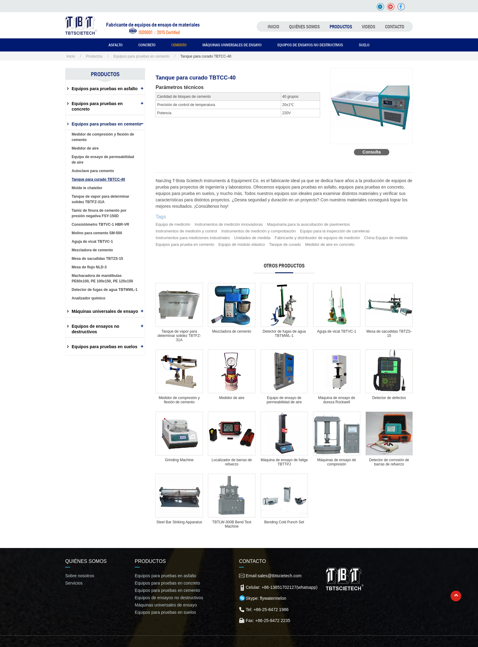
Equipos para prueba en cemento (184, 244)
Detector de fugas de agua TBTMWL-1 (283, 333)
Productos (341, 26)
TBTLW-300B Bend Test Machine (231, 524)
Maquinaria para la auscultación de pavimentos (308, 224)
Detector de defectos (389, 398)
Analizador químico (88, 298)
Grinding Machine (179, 460)
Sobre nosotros (79, 575)
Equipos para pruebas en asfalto (104, 88)
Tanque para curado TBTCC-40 (98, 179)
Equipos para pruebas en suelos (104, 346)
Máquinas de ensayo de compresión (336, 462)
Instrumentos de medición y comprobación (258, 231)
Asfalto (116, 44)
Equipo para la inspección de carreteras (335, 231)
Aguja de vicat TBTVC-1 (336, 331)
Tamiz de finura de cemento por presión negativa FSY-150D (99, 213)
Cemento (179, 44)
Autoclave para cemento (93, 171)
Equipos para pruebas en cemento (141, 56)
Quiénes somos (304, 26)
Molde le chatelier (87, 188)
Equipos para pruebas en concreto (97, 106)
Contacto (394, 26)
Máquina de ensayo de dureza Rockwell (336, 400)
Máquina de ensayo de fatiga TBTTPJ (284, 462)
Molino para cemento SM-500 (97, 233)
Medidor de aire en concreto (330, 244)
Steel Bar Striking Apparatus (179, 522)
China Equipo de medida (386, 237)
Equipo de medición (172, 224)
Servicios (74, 583)
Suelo (364, 44)
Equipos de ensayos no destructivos (310, 44)
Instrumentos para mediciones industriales (192, 237)
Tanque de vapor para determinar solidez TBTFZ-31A (179, 335)
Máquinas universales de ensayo (232, 44)
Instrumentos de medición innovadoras (229, 224)
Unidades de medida (252, 237)
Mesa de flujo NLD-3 (89, 267)
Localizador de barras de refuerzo (232, 462)
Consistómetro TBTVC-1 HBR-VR (100, 224)
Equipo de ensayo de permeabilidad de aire (283, 400)
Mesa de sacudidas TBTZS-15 (389, 333)
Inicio (273, 26)
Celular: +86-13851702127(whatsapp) (281, 587)
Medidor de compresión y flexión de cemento (179, 400)
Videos (368, 26)
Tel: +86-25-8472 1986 (267, 609)
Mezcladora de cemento (231, 331)
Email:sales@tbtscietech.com (273, 575)
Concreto (146, 44)
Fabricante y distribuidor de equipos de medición (317, 237)
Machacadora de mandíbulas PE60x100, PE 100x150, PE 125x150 (102, 278)
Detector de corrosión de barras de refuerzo (389, 462)
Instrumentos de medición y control (186, 231)
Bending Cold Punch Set (284, 522)
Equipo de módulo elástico (242, 244)
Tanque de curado (285, 244)
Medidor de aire (231, 398)
